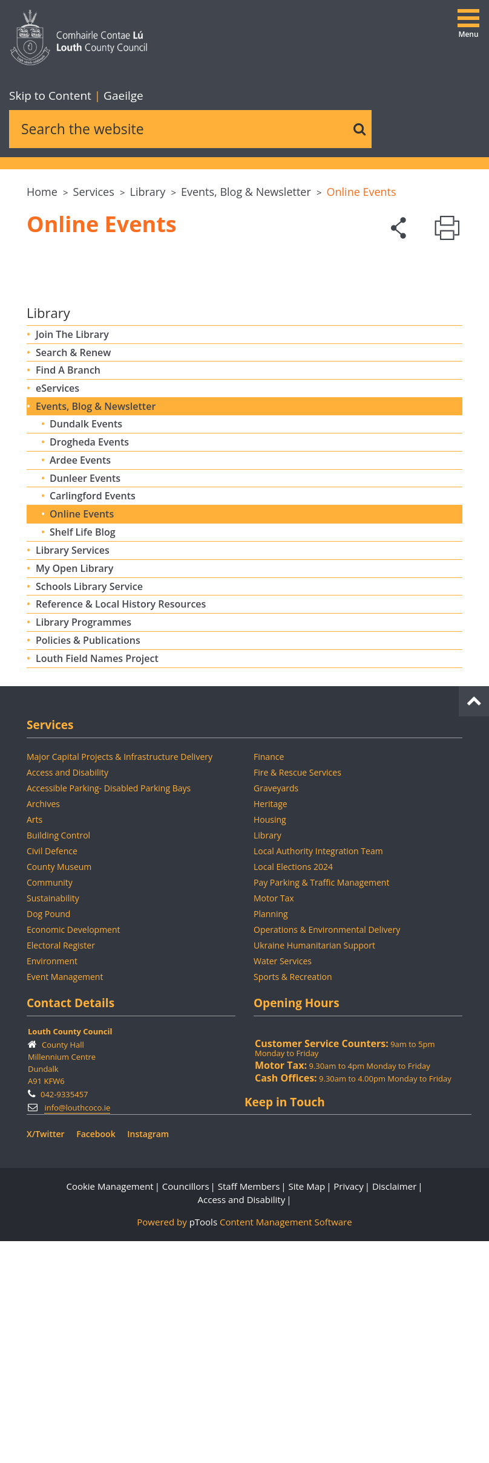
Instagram (148, 1134)
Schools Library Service (89, 586)
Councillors (185, 1186)
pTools (203, 1222)
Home (42, 191)
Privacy (348, 1186)
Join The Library (72, 334)
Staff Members (249, 1186)
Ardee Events (80, 460)
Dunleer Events (85, 478)
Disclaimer (394, 1186)
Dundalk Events (86, 423)
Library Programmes (83, 622)
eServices (57, 388)
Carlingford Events (93, 495)
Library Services (73, 550)
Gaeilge (118, 95)
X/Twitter (46, 1134)
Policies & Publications (88, 640)
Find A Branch (68, 370)
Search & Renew (73, 352)
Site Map (306, 1186)
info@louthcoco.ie (77, 1107)
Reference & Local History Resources (121, 604)
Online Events (361, 191)
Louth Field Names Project (97, 658)
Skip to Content (51, 95)
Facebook (95, 1134)
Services (93, 191)
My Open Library (74, 568)
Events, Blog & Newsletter (246, 191)
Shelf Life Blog (83, 532)
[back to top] (474, 698)
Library (148, 191)
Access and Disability (242, 1199)
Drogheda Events (89, 442)
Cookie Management (109, 1186)
